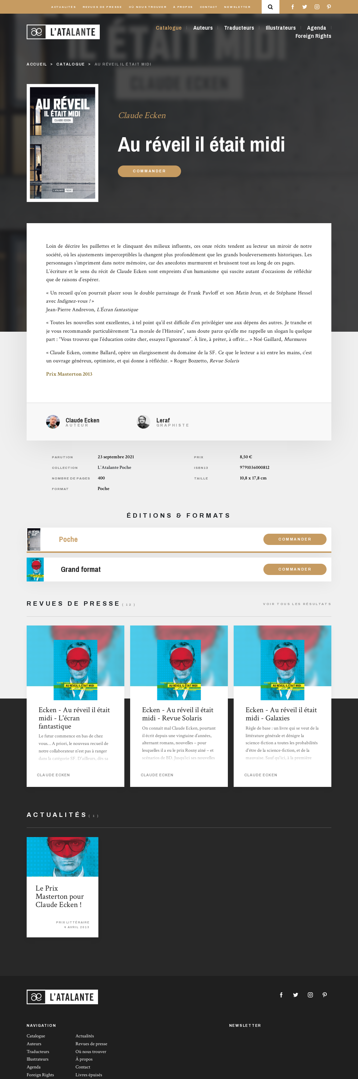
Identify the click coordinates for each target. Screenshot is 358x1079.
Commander (149, 171)
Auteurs (203, 27)
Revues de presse (102, 7)
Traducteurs (239, 27)
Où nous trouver (147, 7)
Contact (209, 7)
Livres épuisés (88, 1075)
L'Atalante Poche (114, 467)
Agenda (316, 27)
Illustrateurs (281, 27)
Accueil (37, 64)
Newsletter (237, 7)
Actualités (63, 7)
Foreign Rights (313, 36)
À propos (183, 7)
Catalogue (169, 27)
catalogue (70, 64)
